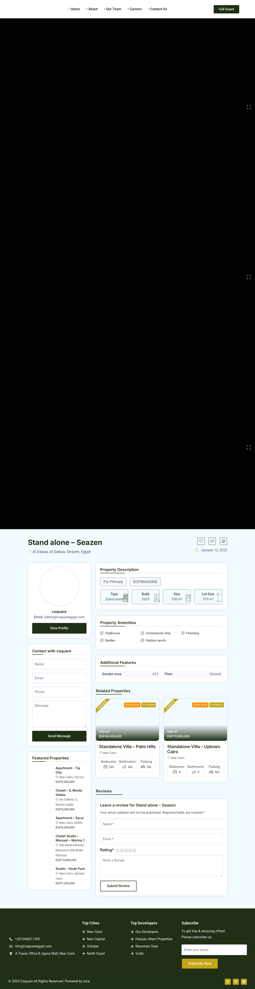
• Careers (135, 9)
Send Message (59, 736)
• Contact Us (157, 9)
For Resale (148, 704)
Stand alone (132, 704)
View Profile (59, 628)
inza (86, 981)
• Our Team (112, 9)
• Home (74, 9)
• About (92, 9)
